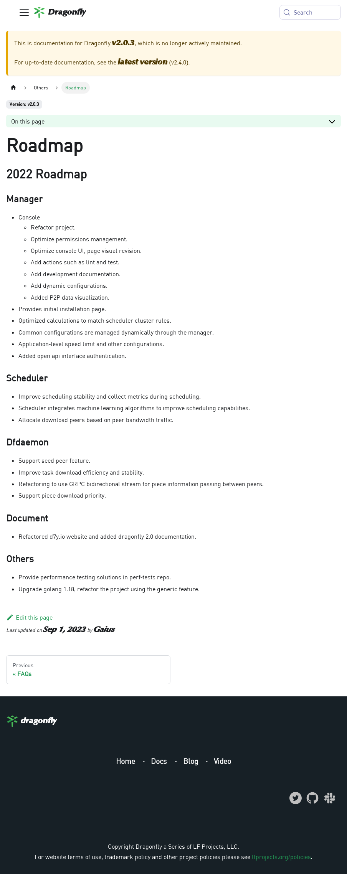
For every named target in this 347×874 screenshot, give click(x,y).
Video (222, 761)
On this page (28, 121)
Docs (160, 761)
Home (126, 761)
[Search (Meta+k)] (310, 12)
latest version (143, 62)
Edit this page (29, 617)
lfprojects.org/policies (281, 857)
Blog (191, 761)
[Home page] (13, 88)
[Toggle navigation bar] (24, 12)
